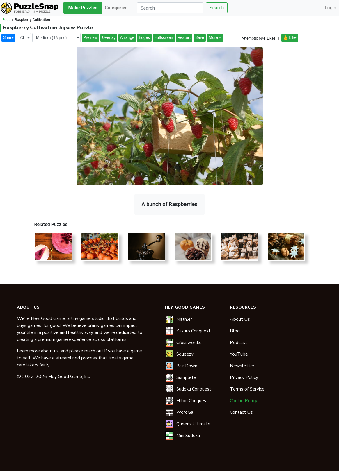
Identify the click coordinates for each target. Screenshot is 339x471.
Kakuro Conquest (193, 331)
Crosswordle (189, 342)
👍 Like (289, 37)
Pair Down (186, 366)
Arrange (127, 37)
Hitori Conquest (192, 401)
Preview (90, 37)
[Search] (170, 7)
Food (6, 19)
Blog (235, 331)
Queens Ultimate (193, 424)
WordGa (184, 412)
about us (50, 351)
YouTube (239, 354)
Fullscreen (164, 37)
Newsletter (242, 366)
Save (199, 37)
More (213, 37)
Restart (184, 37)
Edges (144, 37)
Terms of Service (247, 389)
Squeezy (185, 354)
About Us (240, 319)
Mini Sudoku (188, 435)
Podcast (238, 342)
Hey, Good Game (48, 318)
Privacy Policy (244, 377)
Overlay (109, 37)
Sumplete (186, 377)
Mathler (184, 319)
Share (8, 37)
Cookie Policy (243, 400)
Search (217, 7)
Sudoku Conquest (193, 389)
